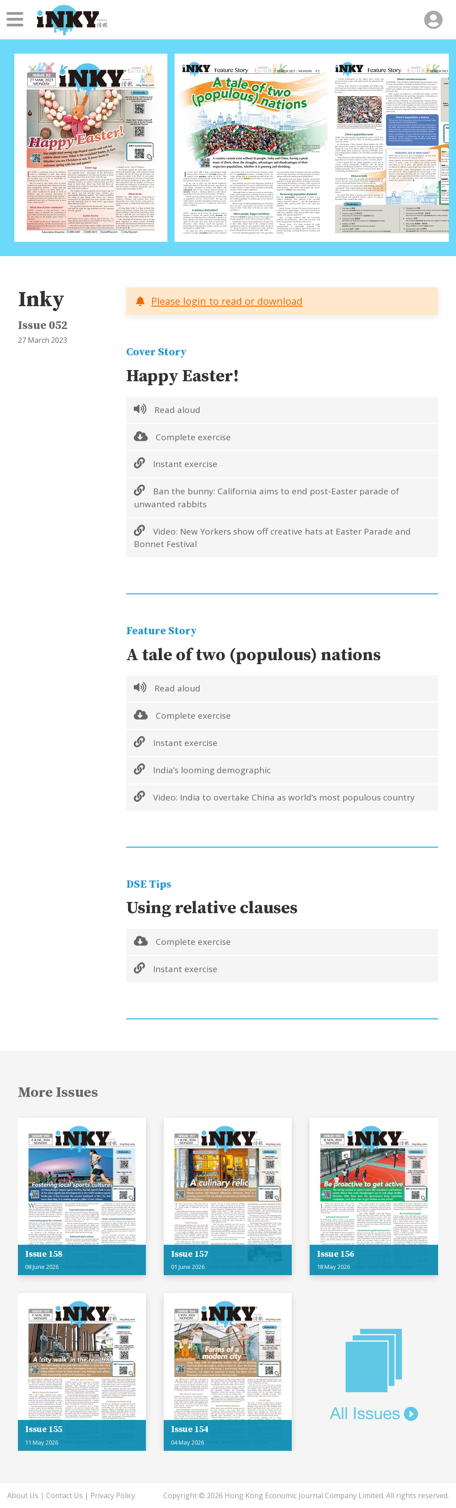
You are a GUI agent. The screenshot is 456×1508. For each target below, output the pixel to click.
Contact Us (64, 1495)
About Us (22, 1495)
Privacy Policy (112, 1495)
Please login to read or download (227, 301)
